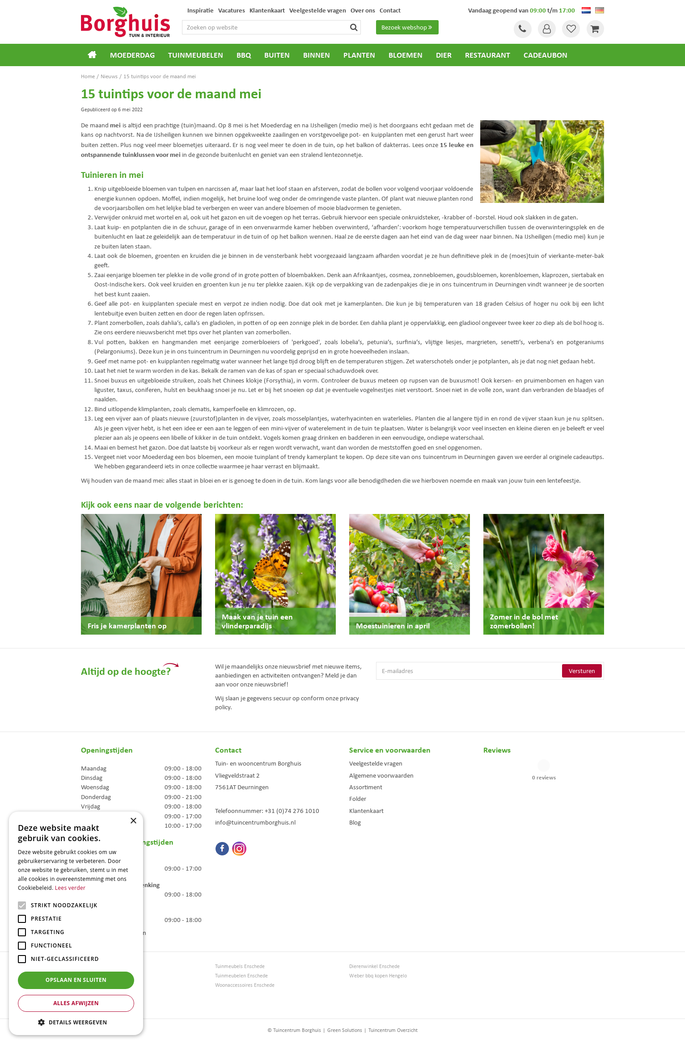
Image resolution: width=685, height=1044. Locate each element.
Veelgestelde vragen (375, 763)
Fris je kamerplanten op (127, 625)
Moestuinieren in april (393, 625)
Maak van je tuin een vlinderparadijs (257, 621)
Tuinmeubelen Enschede (241, 975)
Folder (357, 798)
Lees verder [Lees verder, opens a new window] (70, 888)
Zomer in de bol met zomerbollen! (524, 621)
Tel (521, 29)
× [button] (133, 821)
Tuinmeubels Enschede (240, 966)
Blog (355, 822)
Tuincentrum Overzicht (393, 1030)
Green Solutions (344, 1030)
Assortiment (365, 787)
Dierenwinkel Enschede (374, 966)
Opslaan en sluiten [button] (76, 980)
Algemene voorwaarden (381, 775)
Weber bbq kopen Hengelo (378, 975)
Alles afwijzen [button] (76, 1003)
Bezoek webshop (407, 27)
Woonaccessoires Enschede (245, 985)
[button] (76, 1022)
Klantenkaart (366, 810)
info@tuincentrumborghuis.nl (255, 822)
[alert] (76, 923)
